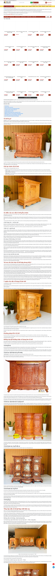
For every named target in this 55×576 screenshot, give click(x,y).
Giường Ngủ (23, 6)
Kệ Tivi (37, 6)
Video (50, 6)
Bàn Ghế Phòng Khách (18, 6)
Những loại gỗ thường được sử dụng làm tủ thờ (12, 112)
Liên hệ (50, 0)
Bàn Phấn (34, 6)
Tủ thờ (5, 9)
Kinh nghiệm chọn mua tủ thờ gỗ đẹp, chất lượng (13, 114)
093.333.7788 (49, 2)
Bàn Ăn (27, 6)
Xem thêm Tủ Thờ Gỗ (27, 97)
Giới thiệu (45, 0)
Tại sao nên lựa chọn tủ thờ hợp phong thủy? (12, 108)
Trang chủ (5, 0)
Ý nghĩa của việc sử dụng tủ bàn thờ (11, 109)
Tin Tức (48, 0)
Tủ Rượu (40, 6)
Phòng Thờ (43, 6)
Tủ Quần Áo (30, 6)
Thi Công (47, 6)
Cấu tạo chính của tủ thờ (9, 107)
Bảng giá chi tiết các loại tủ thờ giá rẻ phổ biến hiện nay (14, 113)
